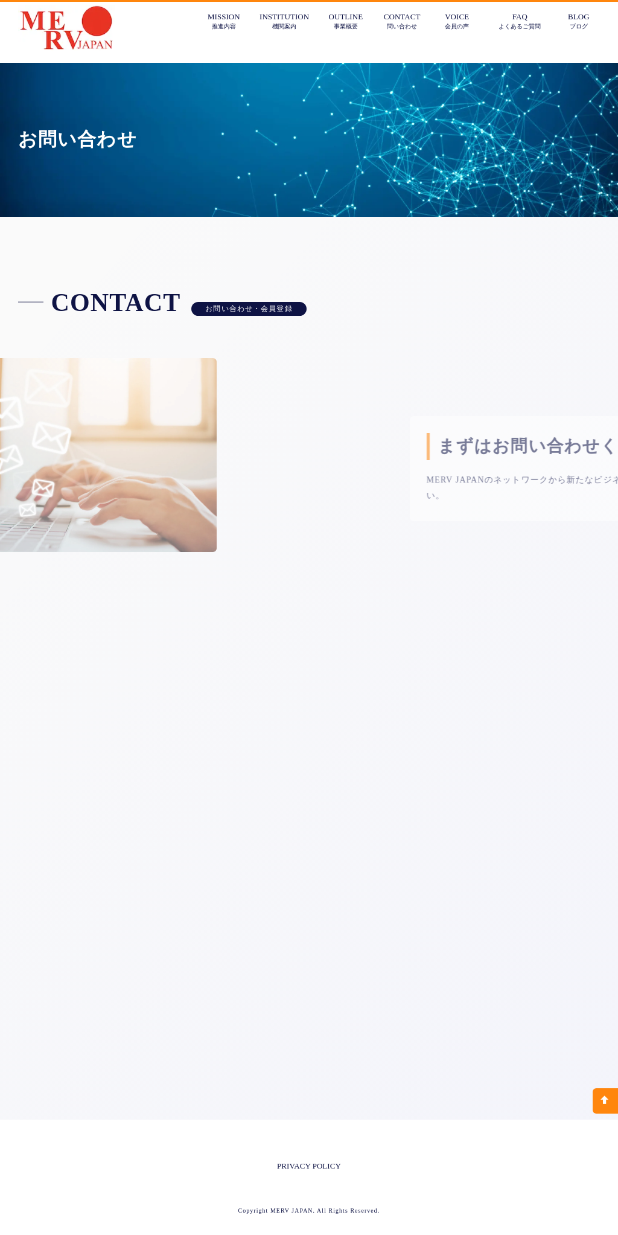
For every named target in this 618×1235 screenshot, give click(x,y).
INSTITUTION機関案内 (284, 21)
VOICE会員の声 (457, 21)
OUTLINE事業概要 (346, 21)
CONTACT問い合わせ (402, 21)
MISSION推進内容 (224, 21)
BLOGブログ (579, 21)
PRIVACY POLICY (309, 1165)
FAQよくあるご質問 (520, 21)
